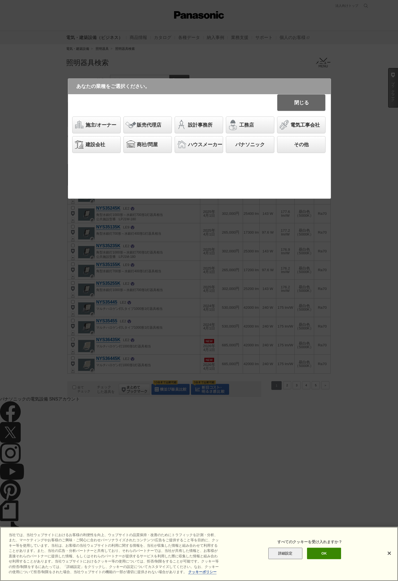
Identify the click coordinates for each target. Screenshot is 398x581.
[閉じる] (389, 553)
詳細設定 (285, 553)
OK (324, 553)
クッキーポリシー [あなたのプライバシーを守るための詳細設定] (202, 572)
